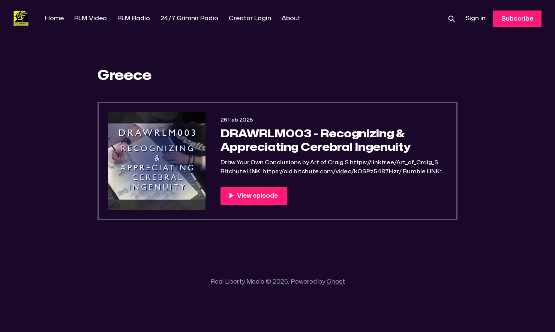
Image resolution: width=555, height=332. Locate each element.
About (291, 18)
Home (54, 18)
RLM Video (90, 18)
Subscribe (517, 19)
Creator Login (250, 18)
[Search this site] (451, 18)
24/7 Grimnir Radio (189, 18)
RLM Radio (133, 18)
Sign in (475, 18)
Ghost (336, 282)
